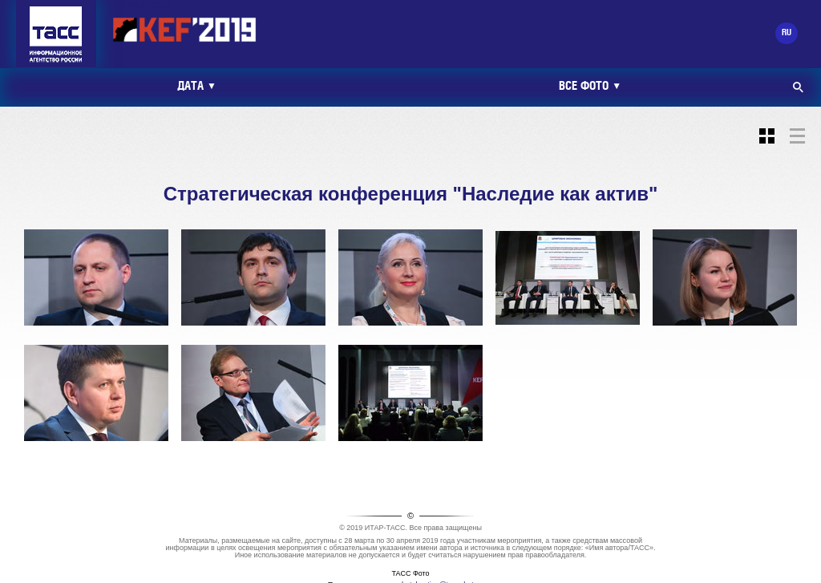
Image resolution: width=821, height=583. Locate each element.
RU (786, 33)
